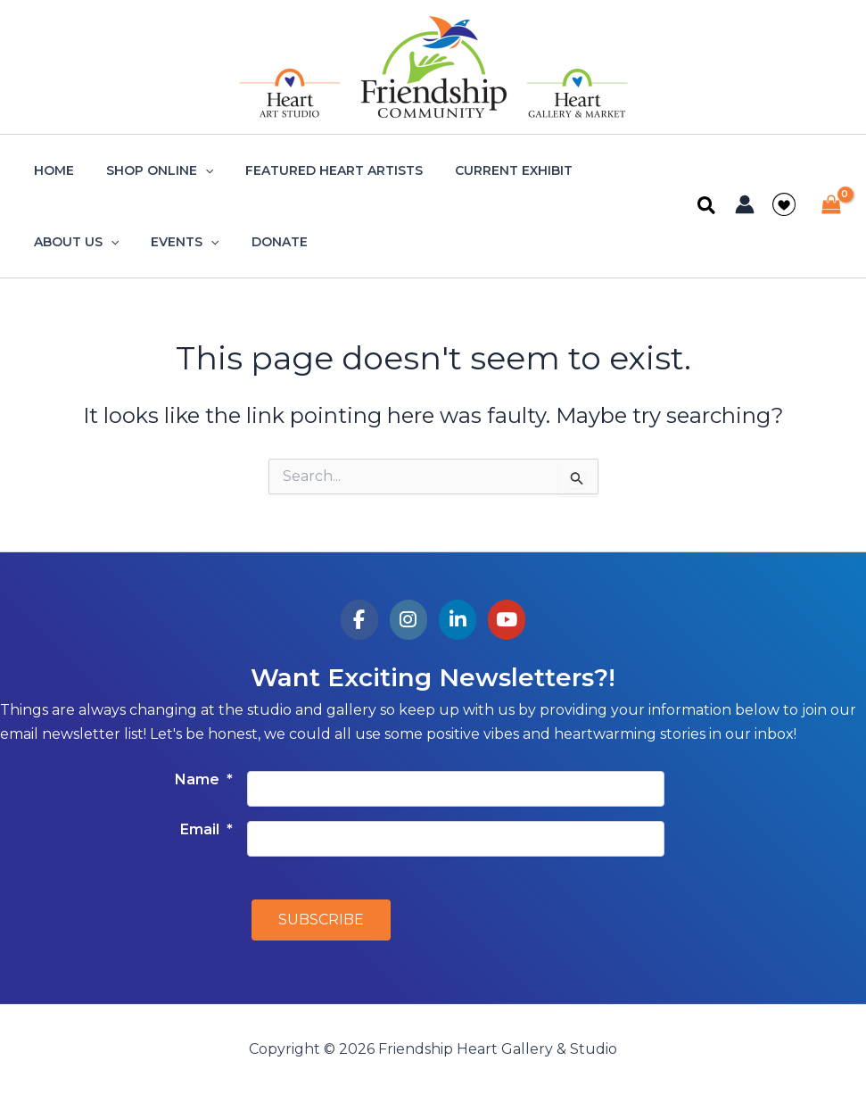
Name (204, 779)
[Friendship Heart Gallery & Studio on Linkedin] (458, 620)
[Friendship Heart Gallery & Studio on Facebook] (360, 620)
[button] (707, 206)
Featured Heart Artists (316, 170)
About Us (615, 170)
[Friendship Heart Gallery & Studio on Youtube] (507, 620)
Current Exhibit (489, 170)
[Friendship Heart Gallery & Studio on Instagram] (409, 620)
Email (206, 829)
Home (50, 170)
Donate (151, 242)
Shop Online (148, 170)
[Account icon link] (745, 204)
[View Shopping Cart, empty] (830, 206)
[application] (194, 170)
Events (64, 242)
